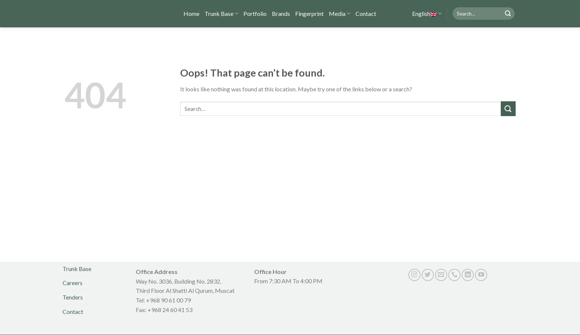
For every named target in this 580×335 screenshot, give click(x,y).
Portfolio (255, 13)
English (420, 13)
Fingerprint (310, 13)
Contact (365, 13)
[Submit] (508, 13)
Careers (73, 283)
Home (191, 13)
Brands (281, 13)
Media (339, 13)
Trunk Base (222, 13)
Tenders (73, 297)
